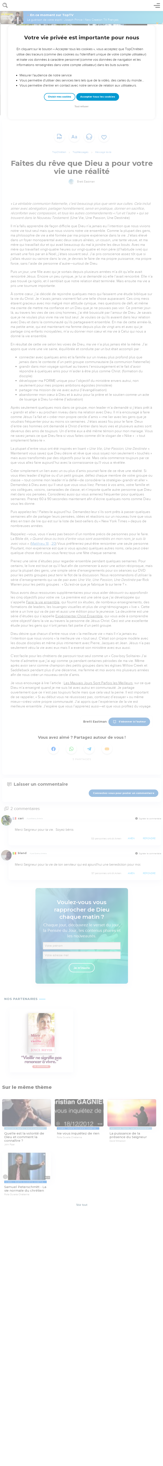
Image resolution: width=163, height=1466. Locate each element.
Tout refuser (81, 106)
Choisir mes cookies (59, 96)
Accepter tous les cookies (97, 96)
